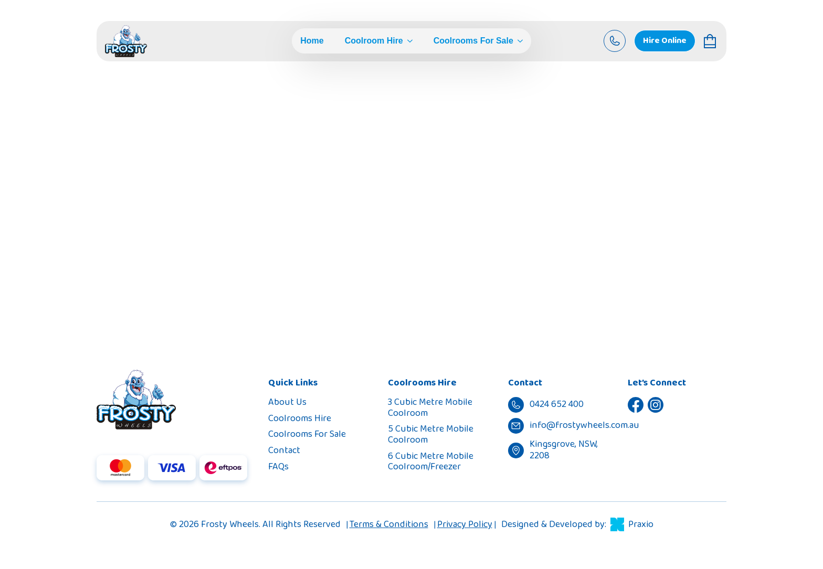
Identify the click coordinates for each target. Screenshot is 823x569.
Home (311, 41)
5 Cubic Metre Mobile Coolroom (430, 434)
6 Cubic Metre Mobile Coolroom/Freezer (430, 462)
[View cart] (711, 41)
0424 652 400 (496, 170)
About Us (287, 402)
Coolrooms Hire (299, 418)
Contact (284, 450)
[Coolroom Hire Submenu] (408, 41)
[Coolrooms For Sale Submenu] (518, 41)
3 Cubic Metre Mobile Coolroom (430, 408)
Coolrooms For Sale (473, 41)
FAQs (278, 466)
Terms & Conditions (389, 524)
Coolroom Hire (374, 41)
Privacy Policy (464, 524)
